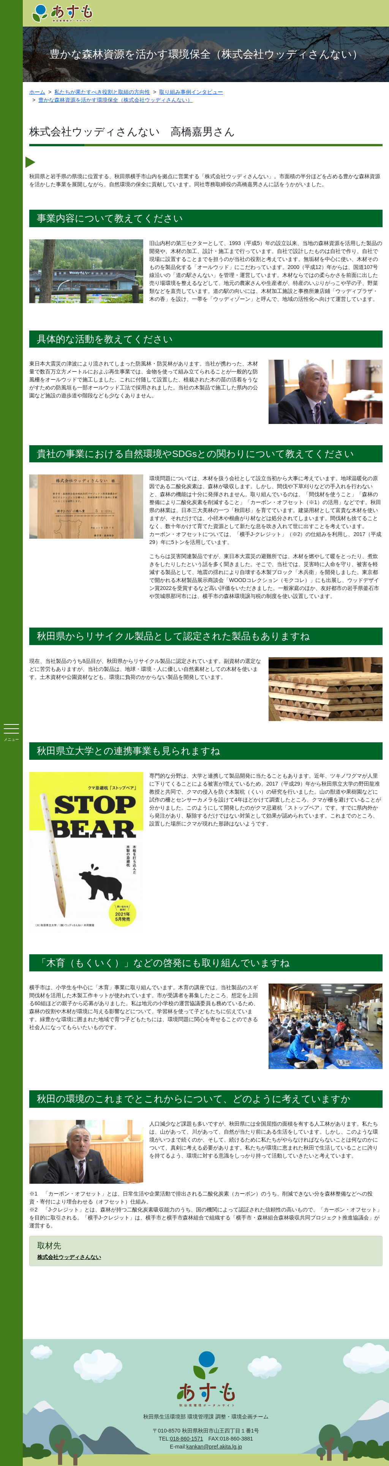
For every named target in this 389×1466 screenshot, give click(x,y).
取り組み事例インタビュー (191, 92)
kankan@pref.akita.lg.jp (214, 1447)
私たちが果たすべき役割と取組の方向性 (102, 92)
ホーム (37, 92)
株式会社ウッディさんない (69, 1257)
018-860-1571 (186, 1439)
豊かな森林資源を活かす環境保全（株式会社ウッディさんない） (115, 100)
